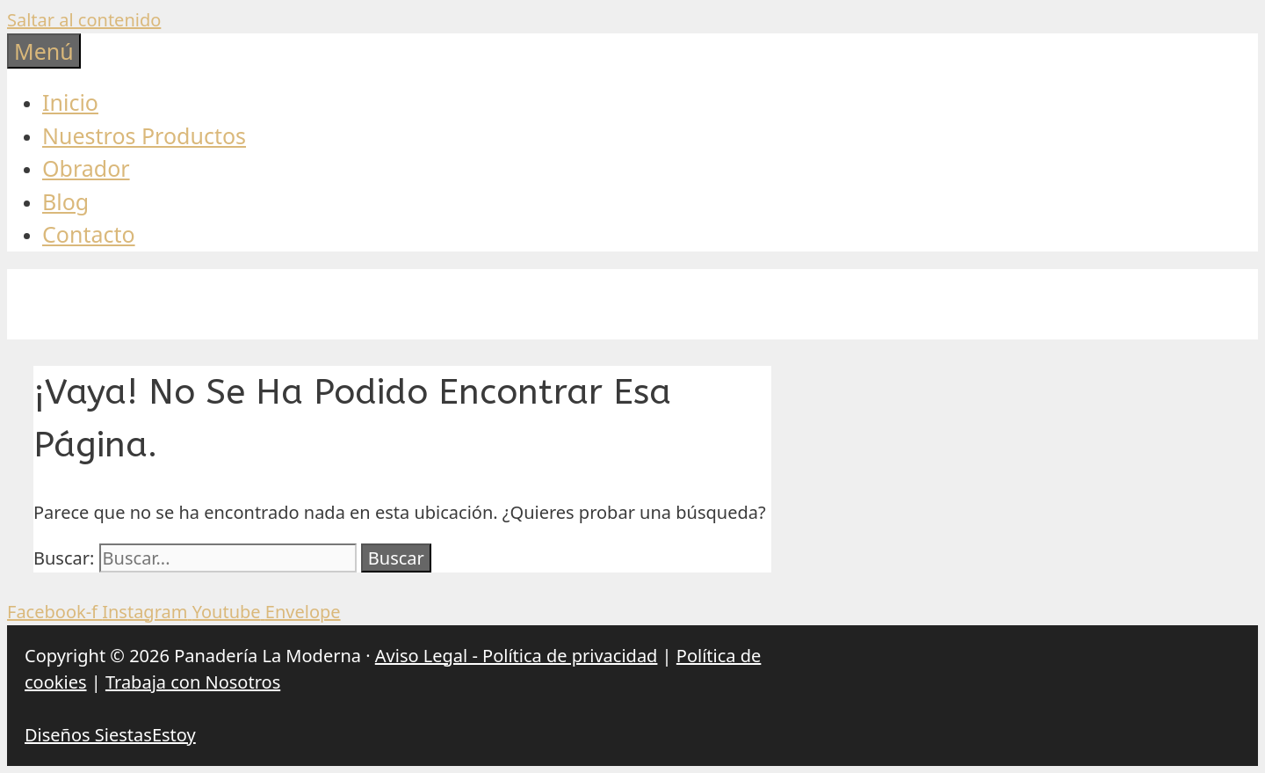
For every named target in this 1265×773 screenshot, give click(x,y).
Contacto (88, 234)
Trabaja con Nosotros (192, 682)
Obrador (86, 168)
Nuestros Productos (144, 135)
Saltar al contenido (84, 20)
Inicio (70, 102)
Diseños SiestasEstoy (110, 735)
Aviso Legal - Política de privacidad (516, 655)
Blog (65, 201)
